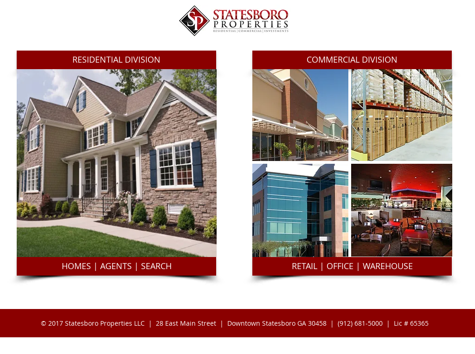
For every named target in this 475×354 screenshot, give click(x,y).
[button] (116, 60)
